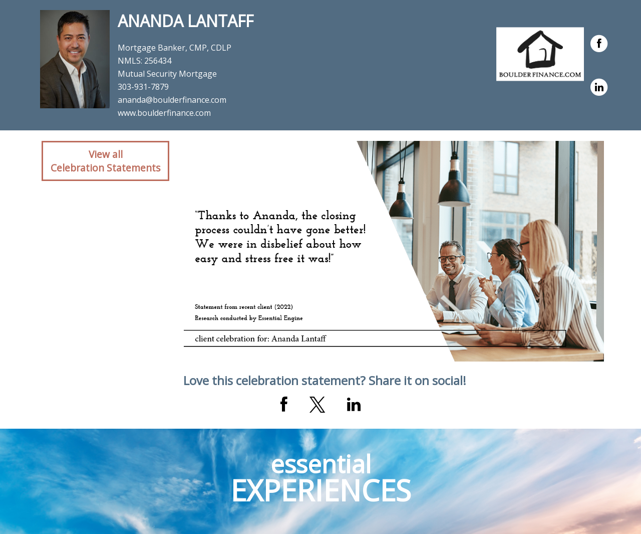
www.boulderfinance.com (164, 112)
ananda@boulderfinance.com (172, 99)
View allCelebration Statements (105, 160)
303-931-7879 (143, 86)
